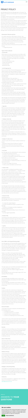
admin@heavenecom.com (7, 381)
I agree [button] (3, 415)
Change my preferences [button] (10, 415)
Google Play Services (8, 47)
